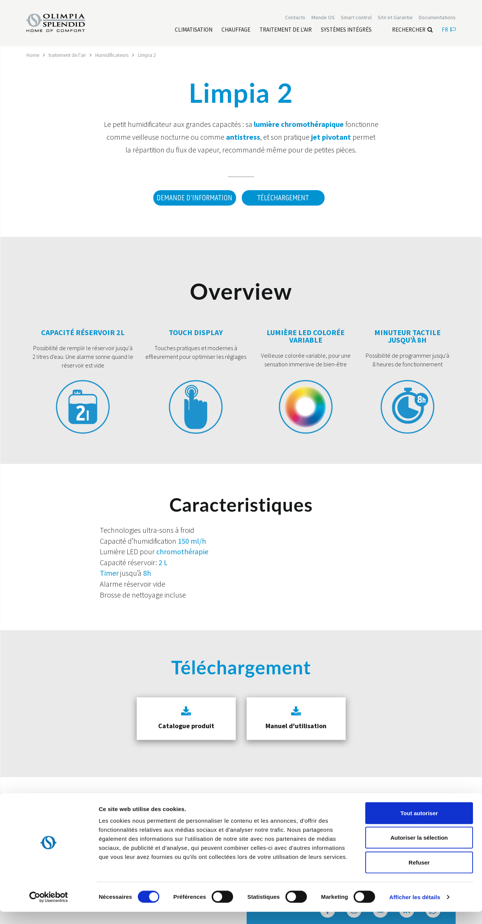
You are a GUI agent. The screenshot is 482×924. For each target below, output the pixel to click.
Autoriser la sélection (419, 850)
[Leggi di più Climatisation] (193, 30)
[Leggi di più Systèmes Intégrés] (346, 30)
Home (33, 55)
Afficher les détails (414, 909)
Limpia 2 (148, 55)
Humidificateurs (113, 55)
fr (449, 30)
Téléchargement (283, 198)
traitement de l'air (67, 55)
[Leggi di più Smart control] (356, 18)
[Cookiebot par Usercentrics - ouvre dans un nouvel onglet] (49, 909)
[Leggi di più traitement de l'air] (285, 30)
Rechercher (412, 30)
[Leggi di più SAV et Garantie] (395, 18)
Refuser (419, 874)
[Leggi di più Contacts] (295, 18)
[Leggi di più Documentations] (437, 18)
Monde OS (323, 18)
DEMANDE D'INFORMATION (193, 198)
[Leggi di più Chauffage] (235, 30)
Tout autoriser (419, 825)
